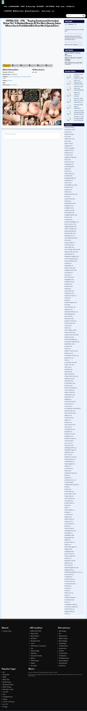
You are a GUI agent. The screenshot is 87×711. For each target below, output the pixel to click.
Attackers (34, 653)
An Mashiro (62, 656)
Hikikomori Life (69, 457)
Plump (67, 558)
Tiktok (67, 466)
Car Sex (67, 406)
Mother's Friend (69, 321)
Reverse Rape (69, 556)
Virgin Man (68, 293)
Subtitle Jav (70, 6)
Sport (66, 505)
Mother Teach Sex (70, 351)
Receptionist (68, 254)
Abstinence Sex (69, 560)
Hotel (66, 489)
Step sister (6, 675)
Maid (66, 288)
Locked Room (69, 524)
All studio (34, 666)
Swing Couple (69, 242)
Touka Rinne (63, 653)
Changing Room (69, 530)
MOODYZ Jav (7, 682)
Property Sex (68, 235)
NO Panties (68, 277)
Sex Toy (67, 443)
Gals (66, 348)
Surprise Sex (68, 210)
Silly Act (67, 544)
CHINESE (40, 6)
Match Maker (69, 510)
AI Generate (68, 574)
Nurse (66, 182)
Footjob (67, 586)
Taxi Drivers (68, 404)
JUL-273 (5, 704)
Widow (67, 192)
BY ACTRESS (50, 6)
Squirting (67, 180)
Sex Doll (67, 427)
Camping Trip (69, 429)
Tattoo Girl (68, 496)
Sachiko (61, 651)
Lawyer (67, 512)
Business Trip (69, 434)
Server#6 (49, 65)
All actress (62, 666)
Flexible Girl (68, 436)
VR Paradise (13, 85)
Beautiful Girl (68, 203)
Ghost (66, 590)
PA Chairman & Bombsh (72, 408)
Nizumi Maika (63, 661)
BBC (66, 360)
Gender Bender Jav (70, 312)
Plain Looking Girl (70, 259)
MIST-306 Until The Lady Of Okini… (74, 63)
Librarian (67, 284)
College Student (69, 215)
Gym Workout (69, 307)
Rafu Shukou (35, 636)
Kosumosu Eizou (70, 295)
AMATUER (8, 11)
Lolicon (67, 325)
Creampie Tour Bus (70, 355)
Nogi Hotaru (63, 636)
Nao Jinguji (62, 631)
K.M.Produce (35, 661)
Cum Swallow (69, 330)
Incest (66, 132)
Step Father (68, 247)
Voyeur (67, 346)
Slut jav (5, 699)
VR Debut (67, 501)
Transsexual (68, 441)
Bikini (66, 540)
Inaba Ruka (62, 643)
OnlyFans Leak (69, 438)
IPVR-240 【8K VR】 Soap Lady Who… (72, 53)
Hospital (67, 431)
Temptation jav (8, 697)
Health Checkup (69, 597)
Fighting (67, 399)
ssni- (4, 694)
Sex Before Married (70, 607)
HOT (23, 6)
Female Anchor (69, 459)
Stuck (66, 595)
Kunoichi (67, 263)
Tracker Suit (68, 417)
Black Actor (68, 358)
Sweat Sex (68, 337)
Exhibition (67, 208)
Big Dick (67, 371)
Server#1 (7, 65)
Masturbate (68, 537)
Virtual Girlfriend (69, 261)
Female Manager (70, 339)
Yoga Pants (68, 291)
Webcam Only (18, 11)
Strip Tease (68, 593)
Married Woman (69, 194)
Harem (67, 217)
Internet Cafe (68, 411)
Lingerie (67, 146)
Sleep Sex (67, 353)
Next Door (68, 162)
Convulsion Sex (69, 362)
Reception (68, 206)
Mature (67, 549)
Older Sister (68, 139)
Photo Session (69, 413)
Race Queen (68, 173)
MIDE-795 (6, 680)
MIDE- (5, 677)
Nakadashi (68, 535)
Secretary (67, 468)
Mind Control (68, 268)
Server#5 (41, 65)
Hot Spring (68, 166)
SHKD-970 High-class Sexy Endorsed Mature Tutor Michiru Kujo (79, 90)
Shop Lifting (68, 482)
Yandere (67, 477)
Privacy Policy (7, 631)
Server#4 (32, 65)
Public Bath (68, 491)
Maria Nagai (63, 641)
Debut (67, 201)
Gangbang (68, 279)
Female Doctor (69, 480)
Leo (32, 648)
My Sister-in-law (8, 689)
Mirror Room (68, 519)
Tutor (66, 613)
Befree (33, 658)
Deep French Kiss (70, 376)
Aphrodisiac (68, 344)
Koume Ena (62, 648)
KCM (66, 487)
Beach (67, 526)
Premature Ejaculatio (71, 341)
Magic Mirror (68, 570)
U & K (32, 643)
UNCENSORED (13, 6)
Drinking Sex (68, 395)
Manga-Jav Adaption (70, 256)
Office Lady (68, 148)
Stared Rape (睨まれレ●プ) (72, 572)
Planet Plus (34, 633)
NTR (66, 136)
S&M (66, 169)
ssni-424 (5, 692)
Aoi (60, 633)
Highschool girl (69, 157)
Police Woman (69, 401)
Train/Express (69, 383)
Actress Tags (30, 6)
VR (5, 6)
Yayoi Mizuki (63, 663)
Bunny (67, 471)
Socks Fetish (68, 581)
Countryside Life (69, 583)
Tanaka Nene (63, 646)
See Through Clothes (71, 249)
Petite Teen (68, 364)
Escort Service (69, 224)
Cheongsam (68, 212)
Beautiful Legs (69, 450)
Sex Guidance (69, 494)
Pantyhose (68, 282)
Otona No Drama (36, 656)
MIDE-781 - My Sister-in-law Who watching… (73, 58)
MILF (66, 141)
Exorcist (67, 275)
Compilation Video (70, 604)
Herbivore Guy (69, 579)
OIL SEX (67, 316)
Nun (66, 507)
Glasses (67, 415)
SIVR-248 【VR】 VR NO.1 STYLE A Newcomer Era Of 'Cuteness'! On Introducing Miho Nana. (79, 103)
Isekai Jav (67, 286)
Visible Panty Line (70, 252)
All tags (5, 707)
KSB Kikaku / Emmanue (38, 646)
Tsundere (67, 514)
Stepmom (68, 152)
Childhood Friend (70, 473)
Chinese (67, 422)
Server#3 (24, 65)
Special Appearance (32, 11)
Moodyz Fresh (35, 641)
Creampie (67, 577)
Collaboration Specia (71, 484)
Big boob (17, 76)
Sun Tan (67, 454)
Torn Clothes (68, 390)
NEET (66, 602)
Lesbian (67, 189)
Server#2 (15, 65)
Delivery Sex (68, 378)
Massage (67, 533)
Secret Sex (68, 445)
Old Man (67, 369)
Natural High (35, 651)
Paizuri (67, 588)
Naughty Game (69, 270)
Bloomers (68, 318)
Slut (21, 76)
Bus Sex (67, 367)
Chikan (67, 171)
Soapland (67, 164)
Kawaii (33, 663)
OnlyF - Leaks (60, 6)
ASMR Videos (69, 609)
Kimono (67, 385)
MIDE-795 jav (7, 687)
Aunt (66, 475)
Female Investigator (70, 222)
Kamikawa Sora (64, 658)
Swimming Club (69, 231)
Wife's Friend (68, 392)
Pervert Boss (68, 323)
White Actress (69, 332)
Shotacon (67, 187)
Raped (67, 517)
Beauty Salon (27, 76)
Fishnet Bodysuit (69, 302)
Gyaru (66, 328)
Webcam (67, 563)
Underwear (68, 129)
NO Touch (68, 565)
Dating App (68, 551)
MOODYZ (34, 638)
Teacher (67, 155)
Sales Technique (69, 229)
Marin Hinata (63, 638)
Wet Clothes (68, 374)
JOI (66, 196)
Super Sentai (68, 528)
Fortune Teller (69, 542)
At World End (68, 600)
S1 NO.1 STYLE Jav (8, 702)
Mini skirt (67, 381)
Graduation (68, 265)
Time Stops (68, 245)
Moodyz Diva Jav (8, 684)
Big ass (67, 143)
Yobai (66, 298)
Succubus (67, 272)
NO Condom (68, 498)
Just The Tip (68, 554)
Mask (4, 78)
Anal (66, 300)
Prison (67, 240)
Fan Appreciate (69, 178)
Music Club (68, 521)
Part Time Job (69, 424)
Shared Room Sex (70, 335)
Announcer (68, 397)
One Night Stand (69, 238)
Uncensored (68, 199)
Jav (4, 672)
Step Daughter (69, 464)
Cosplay (67, 175)
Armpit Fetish (69, 503)
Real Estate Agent (70, 547)
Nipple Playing (69, 611)
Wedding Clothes (70, 448)
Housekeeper (69, 314)
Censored (11, 76)
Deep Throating (69, 388)
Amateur (9, 80)
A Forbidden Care (70, 185)
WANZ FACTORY (36, 631)
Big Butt (67, 150)
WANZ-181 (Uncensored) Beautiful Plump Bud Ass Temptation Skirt (78, 83)
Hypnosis (67, 309)
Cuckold (67, 219)
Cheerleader (68, 461)
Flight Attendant (69, 226)
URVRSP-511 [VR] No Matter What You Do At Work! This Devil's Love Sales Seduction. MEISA (79, 121)
